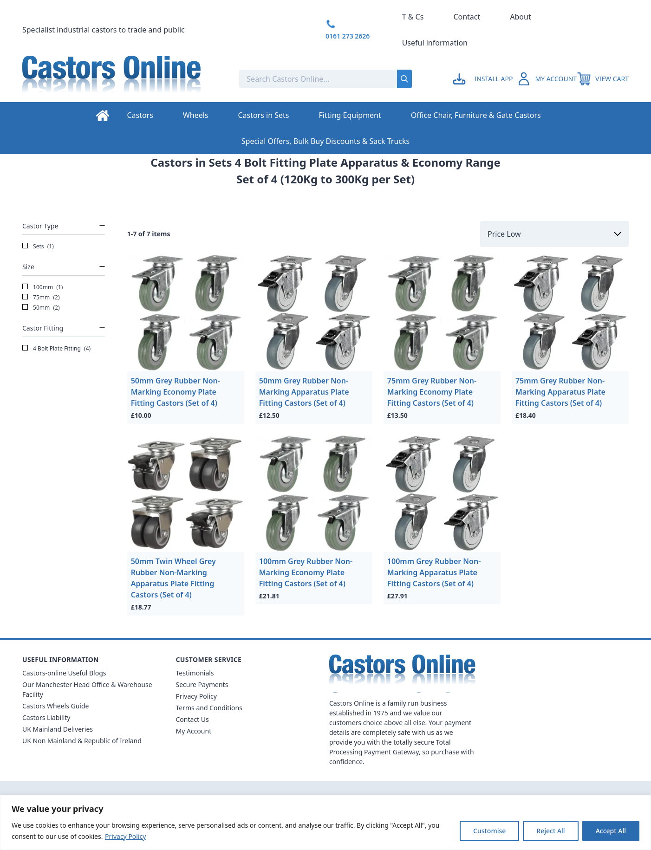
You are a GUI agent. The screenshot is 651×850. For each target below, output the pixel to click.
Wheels (195, 115)
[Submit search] (404, 79)
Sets (38, 246)
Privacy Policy (125, 836)
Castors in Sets (263, 115)
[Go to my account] (484, 78)
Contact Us (192, 719)
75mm (41, 297)
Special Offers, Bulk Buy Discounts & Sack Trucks (325, 141)
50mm (41, 308)
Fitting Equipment (350, 115)
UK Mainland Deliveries (57, 729)
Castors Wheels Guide (55, 705)
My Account (194, 731)
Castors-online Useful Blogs (64, 672)
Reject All (550, 830)
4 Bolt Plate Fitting (56, 348)
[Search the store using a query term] (299, 79)
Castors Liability (46, 717)
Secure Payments (202, 684)
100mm (42, 287)
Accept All (611, 830)
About (520, 17)
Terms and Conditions (209, 707)
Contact (466, 17)
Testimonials (195, 672)
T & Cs (413, 17)
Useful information (435, 43)
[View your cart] (603, 78)
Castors (140, 115)
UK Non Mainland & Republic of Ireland (82, 740)
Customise (489, 830)
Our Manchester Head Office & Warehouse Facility (87, 689)
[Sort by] (554, 234)
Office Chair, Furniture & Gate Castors (476, 115)
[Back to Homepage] (123, 79)
